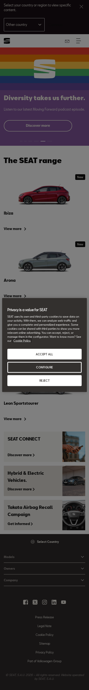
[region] (44, 345)
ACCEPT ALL (44, 354)
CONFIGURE (44, 367)
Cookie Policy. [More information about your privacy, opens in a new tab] (22, 340)
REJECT (44, 380)
